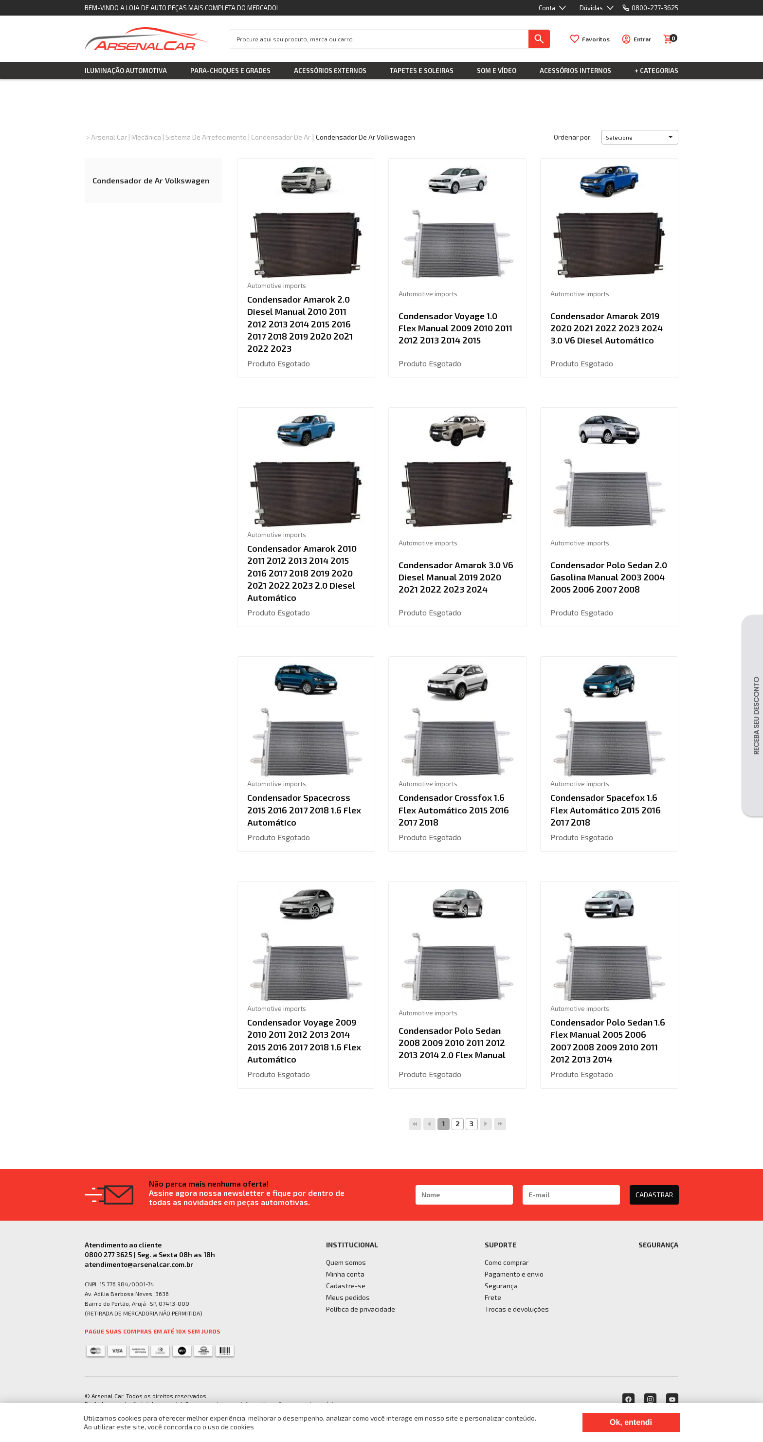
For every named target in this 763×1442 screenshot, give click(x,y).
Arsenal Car (109, 137)
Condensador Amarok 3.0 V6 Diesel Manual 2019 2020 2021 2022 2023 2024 (456, 577)
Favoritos (596, 39)
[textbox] (378, 39)
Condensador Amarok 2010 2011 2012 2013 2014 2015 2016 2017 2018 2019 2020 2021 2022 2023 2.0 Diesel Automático (302, 573)
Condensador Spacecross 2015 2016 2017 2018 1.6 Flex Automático (304, 809)
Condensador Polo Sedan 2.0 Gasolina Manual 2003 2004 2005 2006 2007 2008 (608, 577)
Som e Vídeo (496, 70)
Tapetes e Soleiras (422, 70)
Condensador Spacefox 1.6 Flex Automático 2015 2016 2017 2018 (605, 809)
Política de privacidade (360, 1309)
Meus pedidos (348, 1297)
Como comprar (506, 1262)
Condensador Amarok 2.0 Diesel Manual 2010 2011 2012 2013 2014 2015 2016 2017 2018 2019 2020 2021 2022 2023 (300, 324)
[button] (639, 137)
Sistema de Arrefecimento (206, 137)
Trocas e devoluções (517, 1309)
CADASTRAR (654, 1194)
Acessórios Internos (575, 70)
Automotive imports (276, 285)
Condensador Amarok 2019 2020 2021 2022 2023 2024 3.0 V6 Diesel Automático (606, 327)
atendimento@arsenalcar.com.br (139, 1264)
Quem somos (346, 1262)
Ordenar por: (573, 137)
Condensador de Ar (280, 137)
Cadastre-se (345, 1285)
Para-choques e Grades (230, 70)
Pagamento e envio (514, 1274)
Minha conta (345, 1274)
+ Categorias (656, 70)
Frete (493, 1297)
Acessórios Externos (330, 70)
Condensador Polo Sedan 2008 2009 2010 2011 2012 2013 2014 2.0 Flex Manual (452, 1042)
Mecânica (146, 137)
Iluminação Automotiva (126, 70)
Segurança (501, 1285)
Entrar (642, 39)
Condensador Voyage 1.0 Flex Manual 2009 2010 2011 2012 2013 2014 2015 (455, 327)
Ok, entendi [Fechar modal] (631, 1422)
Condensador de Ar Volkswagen (365, 137)
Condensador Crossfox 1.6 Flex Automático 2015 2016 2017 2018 (454, 809)
